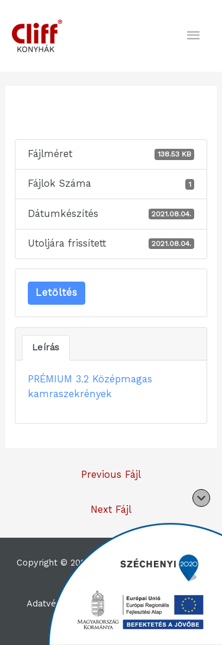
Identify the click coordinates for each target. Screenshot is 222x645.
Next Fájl (111, 509)
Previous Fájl (111, 474)
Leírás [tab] (46, 347)
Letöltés (57, 292)
